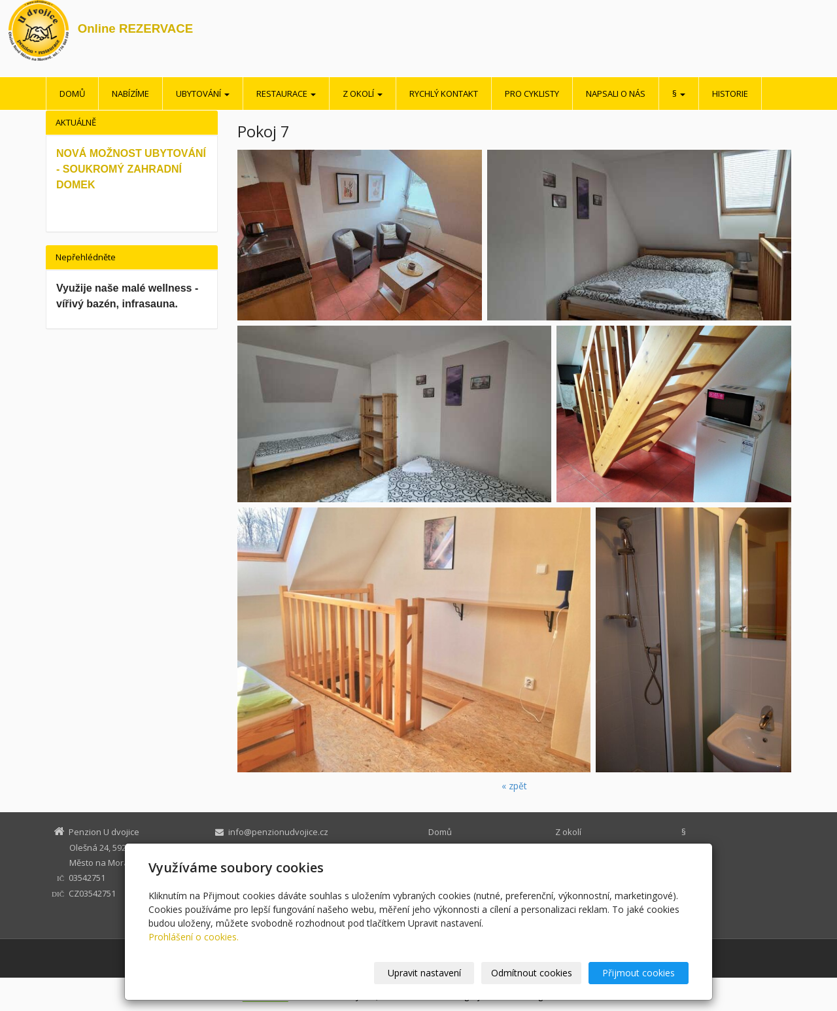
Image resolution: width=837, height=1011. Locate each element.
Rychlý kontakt (443, 93)
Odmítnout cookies (531, 973)
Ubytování (203, 93)
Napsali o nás (615, 93)
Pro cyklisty (532, 93)
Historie (730, 93)
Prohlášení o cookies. (193, 937)
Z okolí (363, 93)
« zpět (514, 786)
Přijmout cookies (638, 973)
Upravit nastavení (424, 973)
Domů (72, 93)
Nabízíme (130, 93)
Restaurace (286, 93)
